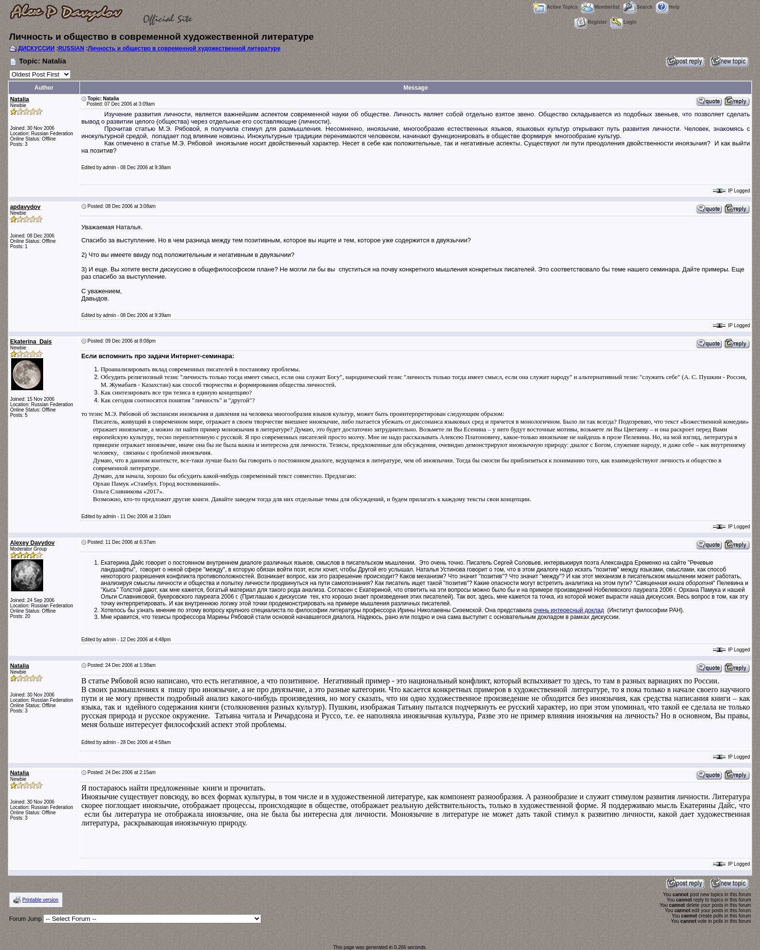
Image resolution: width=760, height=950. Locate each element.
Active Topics (555, 7)
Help (668, 7)
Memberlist (600, 7)
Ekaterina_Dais (31, 341)
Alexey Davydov (32, 542)
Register (590, 22)
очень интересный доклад (569, 610)
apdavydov (25, 207)
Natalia (19, 99)
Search (637, 7)
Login (623, 22)
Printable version (40, 899)
